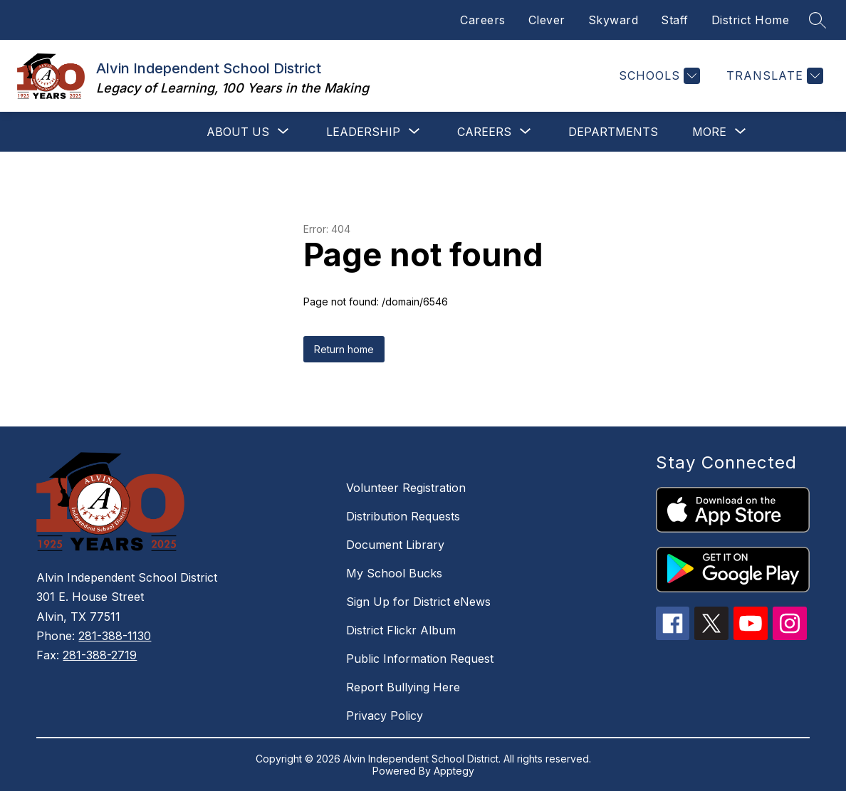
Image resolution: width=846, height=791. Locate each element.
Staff (675, 20)
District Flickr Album (401, 630)
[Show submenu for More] (709, 131)
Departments (613, 132)
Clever (546, 20)
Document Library (395, 545)
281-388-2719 (100, 655)
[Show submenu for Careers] (484, 131)
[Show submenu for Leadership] (363, 131)
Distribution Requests (403, 516)
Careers (483, 20)
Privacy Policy (384, 715)
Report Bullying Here (403, 687)
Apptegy (454, 771)
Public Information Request (420, 658)
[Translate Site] (773, 76)
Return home (344, 349)
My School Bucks (394, 573)
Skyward (613, 20)
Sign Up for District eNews (418, 601)
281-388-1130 (114, 636)
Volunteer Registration (406, 488)
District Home (750, 20)
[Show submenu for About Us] (238, 131)
